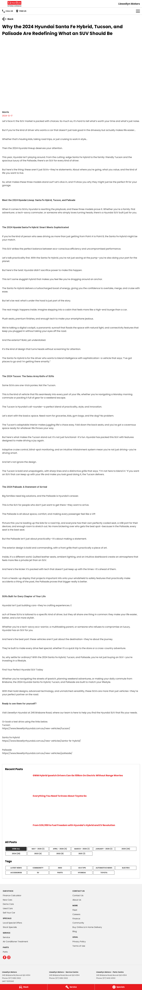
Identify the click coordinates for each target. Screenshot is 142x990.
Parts (60, 872)
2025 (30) (126, 849)
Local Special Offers (12, 922)
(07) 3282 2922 (14, 978)
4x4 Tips (82, 868)
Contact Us (77, 895)
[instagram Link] (9, 957)
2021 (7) (82, 853)
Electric (126, 868)
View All (16, 849)
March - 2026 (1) (82, 849)
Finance (76, 918)
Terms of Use (78, 945)
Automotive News (104, 868)
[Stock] (23, 987)
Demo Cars (8, 904)
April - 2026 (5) (60, 849)
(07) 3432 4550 (108, 978)
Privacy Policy (79, 941)
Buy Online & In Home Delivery (87, 927)
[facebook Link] (4, 957)
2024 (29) (16, 853)
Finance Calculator (12, 895)
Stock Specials (10, 927)
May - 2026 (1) (38, 849)
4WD (60, 868)
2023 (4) (38, 853)
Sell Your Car (9, 912)
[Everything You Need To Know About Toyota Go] (71, 807)
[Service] (71, 987)
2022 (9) (60, 853)
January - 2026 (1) (103, 849)
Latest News (16, 868)
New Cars (7, 899)
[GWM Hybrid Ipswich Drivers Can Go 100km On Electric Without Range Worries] (71, 782)
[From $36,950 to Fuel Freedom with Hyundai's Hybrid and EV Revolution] (71, 830)
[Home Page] (14, 3)
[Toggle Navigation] (138, 11)
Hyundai (82, 872)
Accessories (16, 872)
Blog (74, 931)
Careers (76, 914)
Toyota (103, 872)
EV (38, 872)
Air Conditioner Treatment (15, 941)
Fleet (74, 910)
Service (6, 937)
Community (38, 868)
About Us (76, 899)
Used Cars (8, 908)
